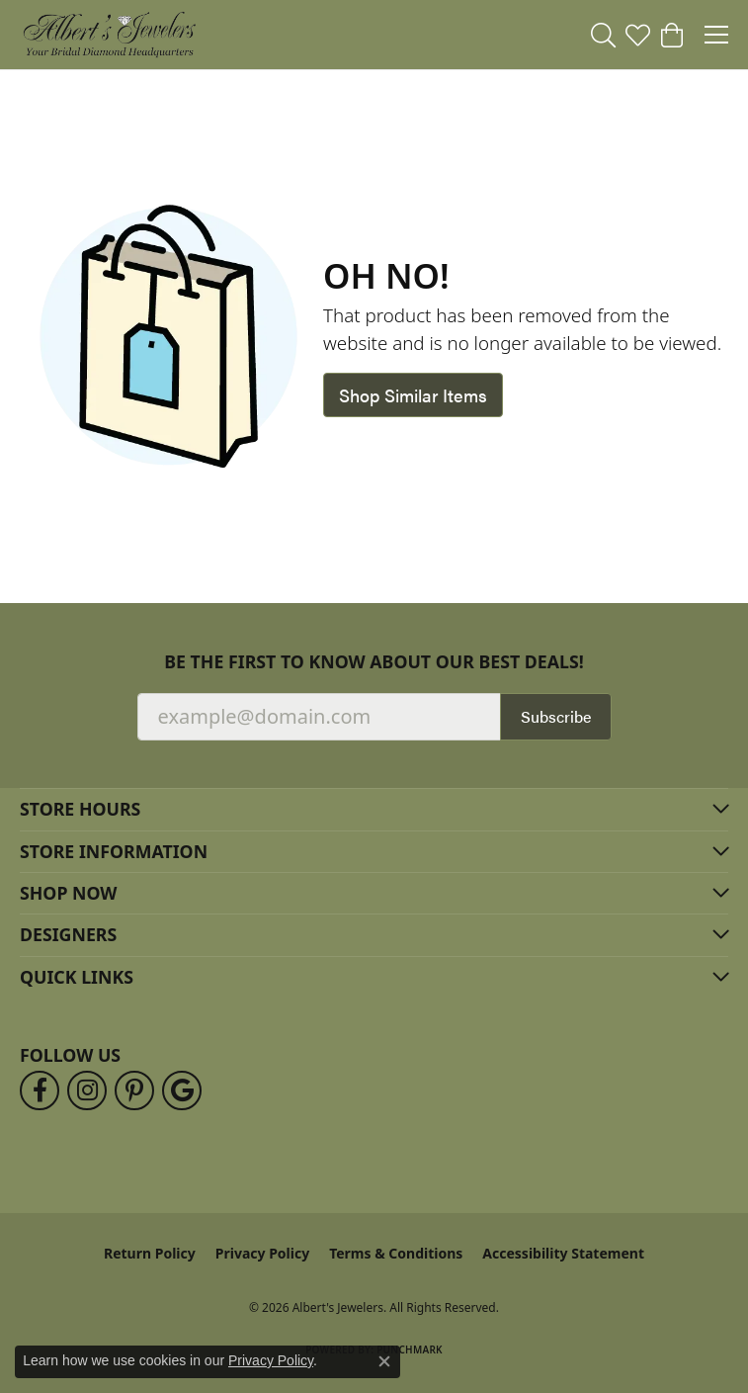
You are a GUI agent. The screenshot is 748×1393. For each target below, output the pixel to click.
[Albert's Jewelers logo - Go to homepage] (109, 34)
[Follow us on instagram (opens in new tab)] (87, 1090)
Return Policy (150, 1253)
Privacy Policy (262, 1253)
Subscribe (556, 716)
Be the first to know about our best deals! (374, 662)
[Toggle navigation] (716, 34)
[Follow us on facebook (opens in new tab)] (39, 1090)
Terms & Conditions (395, 1253)
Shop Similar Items (413, 395)
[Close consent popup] (384, 1361)
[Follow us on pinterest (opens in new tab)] (134, 1090)
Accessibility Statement (563, 1253)
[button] (603, 34)
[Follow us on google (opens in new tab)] (182, 1090)
